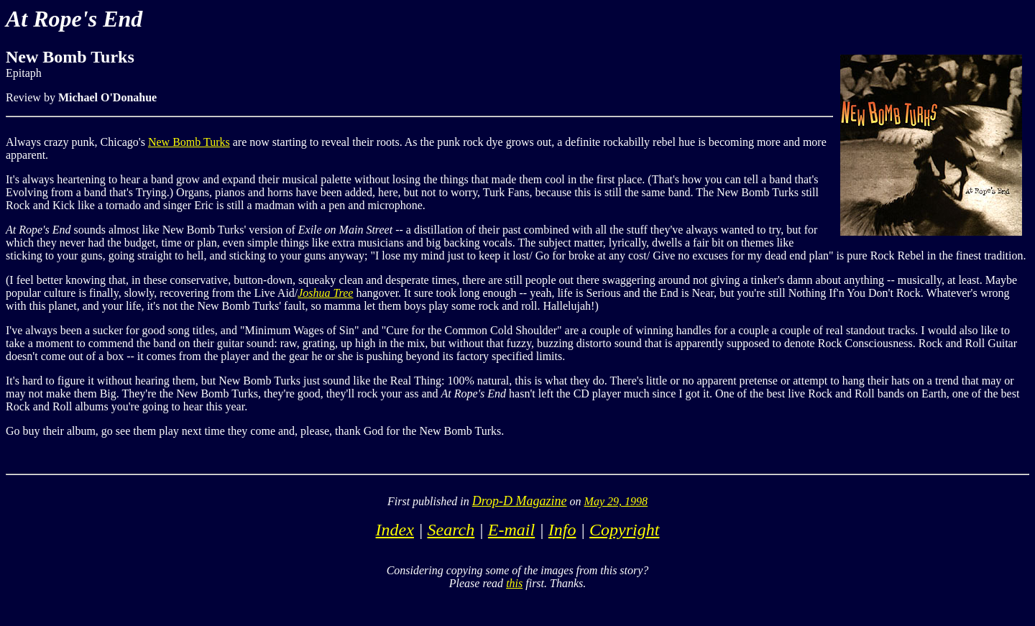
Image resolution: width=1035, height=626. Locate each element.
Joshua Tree (325, 293)
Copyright (624, 529)
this (514, 583)
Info (562, 529)
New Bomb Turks (189, 142)
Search (450, 529)
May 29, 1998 (616, 501)
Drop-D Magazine (519, 501)
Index (395, 529)
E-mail (511, 529)
